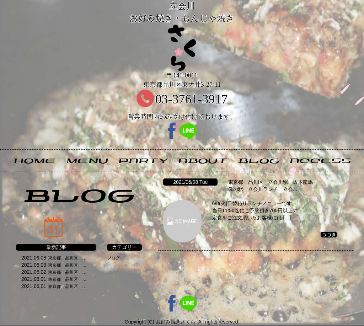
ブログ (113, 258)
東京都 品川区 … (67, 258)
